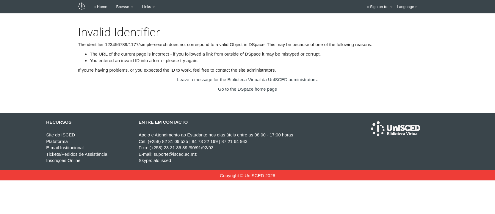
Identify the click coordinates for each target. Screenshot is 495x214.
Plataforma (57, 141)
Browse (124, 6)
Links (148, 6)
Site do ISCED (60, 134)
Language (407, 6)
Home (101, 6)
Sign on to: (379, 6)
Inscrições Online (63, 160)
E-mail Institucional (65, 147)
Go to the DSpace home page (247, 89)
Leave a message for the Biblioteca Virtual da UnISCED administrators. (247, 79)
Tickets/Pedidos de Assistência (76, 154)
